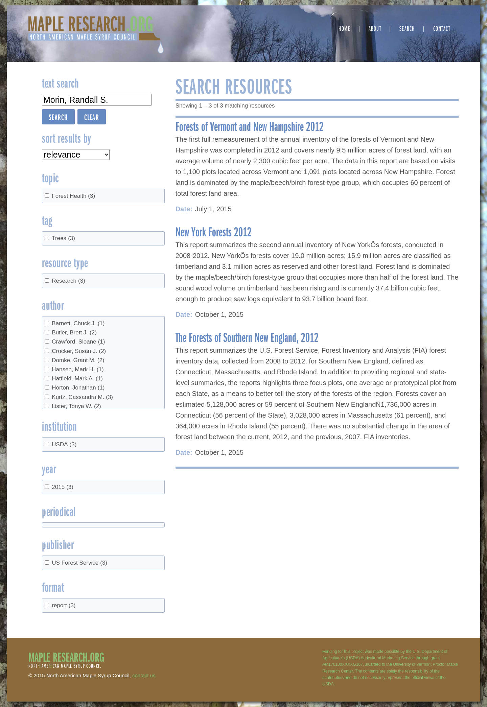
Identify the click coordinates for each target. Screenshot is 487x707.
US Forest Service (79, 563)
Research (68, 281)
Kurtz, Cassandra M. (82, 397)
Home (344, 28)
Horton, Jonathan (78, 387)
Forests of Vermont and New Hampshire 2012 (250, 125)
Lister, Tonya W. (76, 406)
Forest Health (73, 196)
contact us (143, 675)
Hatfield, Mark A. (77, 378)
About (375, 28)
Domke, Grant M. (78, 360)
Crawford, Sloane (78, 341)
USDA (64, 444)
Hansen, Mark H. (77, 369)
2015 (62, 487)
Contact (441, 28)
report (63, 605)
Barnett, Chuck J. (78, 323)
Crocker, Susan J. (79, 351)
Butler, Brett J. (74, 332)
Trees (63, 238)
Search (407, 28)
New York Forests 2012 (214, 231)
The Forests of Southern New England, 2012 (247, 336)
